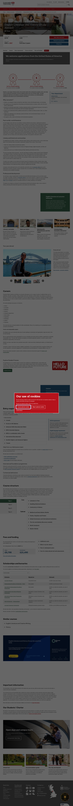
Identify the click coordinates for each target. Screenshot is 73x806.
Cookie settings (19, 410)
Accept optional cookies (23, 407)
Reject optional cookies (38, 407)
